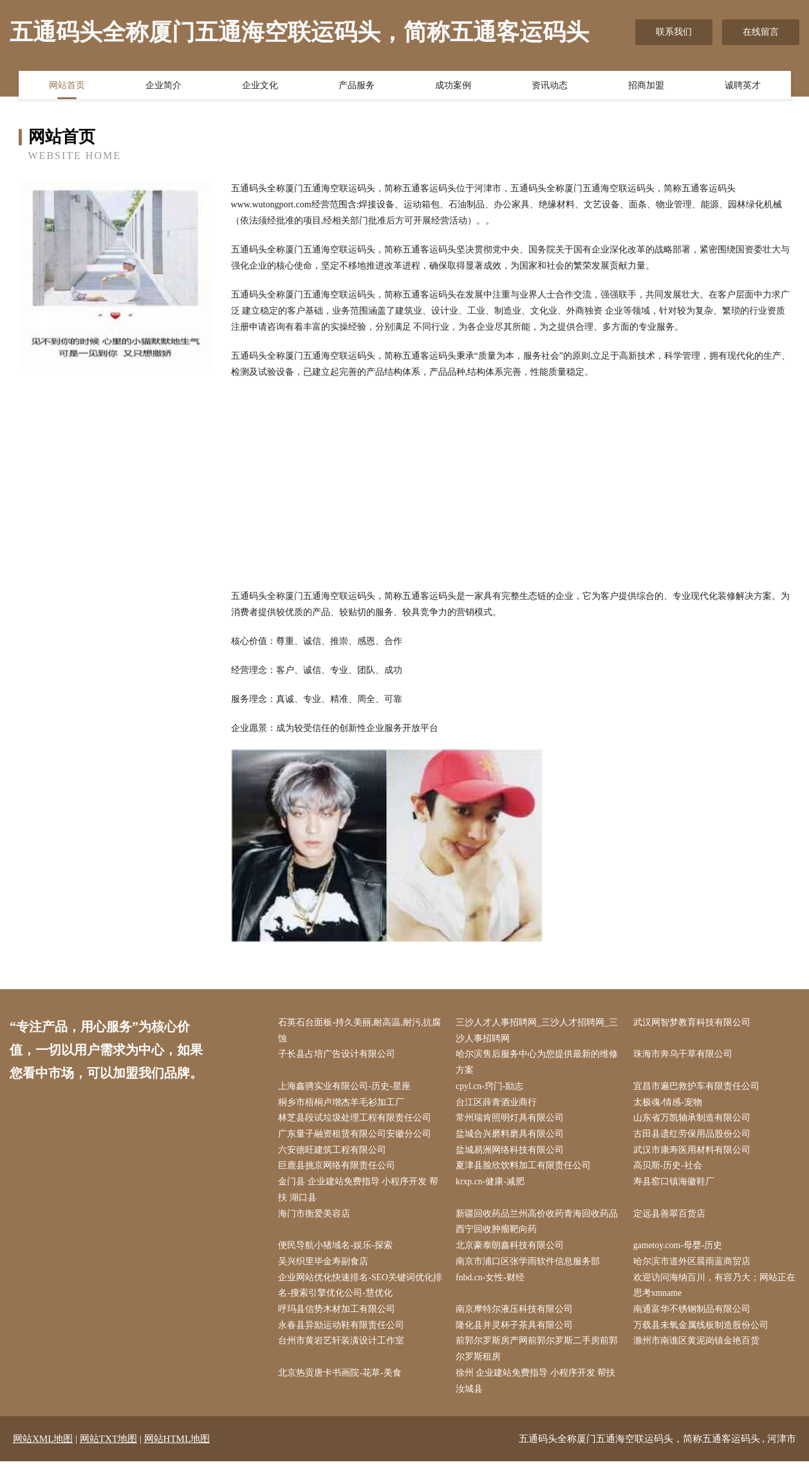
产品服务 (356, 86)
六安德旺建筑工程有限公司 (334, 1153)
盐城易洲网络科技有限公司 (512, 1153)
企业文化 (260, 86)
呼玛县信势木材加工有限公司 (338, 1315)
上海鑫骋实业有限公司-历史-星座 (346, 1088)
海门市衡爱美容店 (316, 1217)
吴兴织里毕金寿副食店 (325, 1266)
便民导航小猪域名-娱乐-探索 (337, 1250)
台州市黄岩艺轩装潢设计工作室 (343, 1347)
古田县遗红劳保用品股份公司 (693, 1136)
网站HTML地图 (177, 1446)
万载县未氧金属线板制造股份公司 (702, 1331)
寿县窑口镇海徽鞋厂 (675, 1185)
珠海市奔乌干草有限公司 (684, 1055)
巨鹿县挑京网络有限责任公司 (338, 1169)
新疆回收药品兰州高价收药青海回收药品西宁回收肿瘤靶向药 (539, 1225)
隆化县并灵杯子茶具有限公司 (516, 1331)
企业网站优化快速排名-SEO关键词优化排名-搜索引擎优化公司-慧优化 (362, 1290)
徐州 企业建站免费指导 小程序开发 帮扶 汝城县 (538, 1388)
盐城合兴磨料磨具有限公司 (512, 1136)
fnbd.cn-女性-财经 (492, 1282)
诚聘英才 (742, 86)
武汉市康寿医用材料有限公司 (693, 1153)
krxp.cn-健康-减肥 (492, 1185)
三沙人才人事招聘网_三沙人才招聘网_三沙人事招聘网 (539, 1031)
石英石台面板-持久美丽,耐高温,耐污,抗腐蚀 (361, 1031)
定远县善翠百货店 (671, 1217)
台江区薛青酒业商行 (498, 1104)
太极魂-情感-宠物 (669, 1104)
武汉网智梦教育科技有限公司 (693, 1023)
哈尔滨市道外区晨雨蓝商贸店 (693, 1266)
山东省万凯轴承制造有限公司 (693, 1120)
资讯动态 (549, 86)
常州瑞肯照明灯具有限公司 (512, 1120)
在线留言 (761, 32)
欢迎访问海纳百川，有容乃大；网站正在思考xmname (716, 1290)
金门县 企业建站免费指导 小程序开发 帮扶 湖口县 (360, 1193)
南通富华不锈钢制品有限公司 (693, 1315)
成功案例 (453, 86)
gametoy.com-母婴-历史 (680, 1250)
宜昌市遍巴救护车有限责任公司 (698, 1088)
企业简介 (163, 86)
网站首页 (67, 86)
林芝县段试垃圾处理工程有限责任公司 (356, 1120)
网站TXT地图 (108, 1446)
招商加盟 (646, 86)
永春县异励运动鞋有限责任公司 (343, 1331)
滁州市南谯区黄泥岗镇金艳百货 (698, 1347)
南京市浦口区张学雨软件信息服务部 (530, 1266)
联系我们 (674, 32)
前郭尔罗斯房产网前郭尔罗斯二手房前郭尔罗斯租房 (539, 1356)
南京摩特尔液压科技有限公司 (516, 1315)
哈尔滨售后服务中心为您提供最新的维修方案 (539, 1063)
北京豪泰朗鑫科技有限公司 (512, 1250)
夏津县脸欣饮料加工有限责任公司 (525, 1169)
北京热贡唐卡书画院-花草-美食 (341, 1380)
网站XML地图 (43, 1446)
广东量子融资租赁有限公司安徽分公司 (356, 1136)
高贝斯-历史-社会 (669, 1169)
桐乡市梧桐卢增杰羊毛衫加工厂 (343, 1104)
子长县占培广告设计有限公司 (338, 1055)
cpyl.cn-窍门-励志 (492, 1088)
